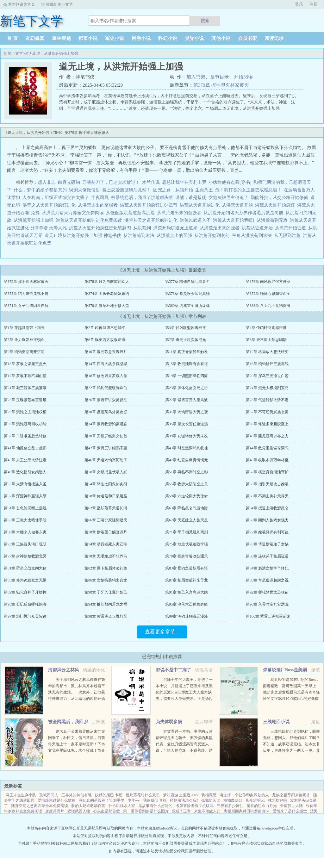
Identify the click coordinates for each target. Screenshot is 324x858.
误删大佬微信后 (84, 190)
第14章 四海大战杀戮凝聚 (105, 364)
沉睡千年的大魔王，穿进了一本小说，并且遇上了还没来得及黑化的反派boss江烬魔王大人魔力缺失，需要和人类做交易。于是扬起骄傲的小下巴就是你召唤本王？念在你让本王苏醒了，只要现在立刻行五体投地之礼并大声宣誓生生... (184, 698)
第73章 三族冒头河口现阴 (25, 544)
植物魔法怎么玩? (184, 800)
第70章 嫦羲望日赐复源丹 (105, 532)
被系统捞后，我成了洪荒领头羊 (142, 197)
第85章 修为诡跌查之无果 (25, 580)
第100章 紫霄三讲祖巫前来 (268, 616)
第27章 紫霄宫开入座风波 (186, 400)
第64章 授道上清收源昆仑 (267, 508)
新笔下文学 (13, 53)
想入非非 (47, 182)
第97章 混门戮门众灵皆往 (25, 616)
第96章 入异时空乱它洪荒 (267, 604)
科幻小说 (167, 38)
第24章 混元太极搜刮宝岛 (267, 388)
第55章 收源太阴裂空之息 (186, 484)
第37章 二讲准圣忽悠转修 (25, 436)
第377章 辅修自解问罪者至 (187, 281)
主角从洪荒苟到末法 (253, 235)
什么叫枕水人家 (122, 806)
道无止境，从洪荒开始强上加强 (51, 53)
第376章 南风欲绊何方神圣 (268, 281)
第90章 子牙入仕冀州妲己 (105, 592)
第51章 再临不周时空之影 (186, 472)
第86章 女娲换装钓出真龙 (105, 580)
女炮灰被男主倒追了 (228, 197)
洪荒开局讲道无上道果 (176, 228)
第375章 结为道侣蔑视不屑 (26, 293)
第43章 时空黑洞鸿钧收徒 (186, 448)
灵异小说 (194, 38)
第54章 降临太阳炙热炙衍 (105, 484)
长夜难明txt (255, 800)
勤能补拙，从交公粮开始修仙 (279, 197)
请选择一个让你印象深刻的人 (244, 795)
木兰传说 (151, 182)
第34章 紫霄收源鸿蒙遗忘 (105, 424)
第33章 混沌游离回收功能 (25, 424)
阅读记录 (274, 38)
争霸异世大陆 (291, 806)
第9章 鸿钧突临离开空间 (24, 352)
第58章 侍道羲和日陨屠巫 (105, 496)
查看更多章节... (162, 631)
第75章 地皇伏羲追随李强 (186, 544)
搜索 (205, 20)
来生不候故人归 (207, 811)
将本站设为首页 (21, 4)
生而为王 (204, 190)
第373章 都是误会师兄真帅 (187, 293)
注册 (313, 4)
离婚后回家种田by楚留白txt (247, 811)
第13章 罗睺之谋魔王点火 (25, 364)
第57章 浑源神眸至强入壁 (25, 496)
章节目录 (219, 76)
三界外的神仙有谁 (76, 795)
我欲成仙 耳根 (155, 800)
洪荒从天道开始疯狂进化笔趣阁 (101, 228)
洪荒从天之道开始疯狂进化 (152, 220)
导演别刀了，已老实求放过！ (111, 182)
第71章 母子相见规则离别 (186, 532)
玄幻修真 (34, 38)
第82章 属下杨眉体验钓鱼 (105, 568)
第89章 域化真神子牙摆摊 (25, 592)
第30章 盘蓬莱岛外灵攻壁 (105, 412)
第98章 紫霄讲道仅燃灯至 (105, 616)
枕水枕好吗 (277, 800)
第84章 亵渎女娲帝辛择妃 (267, 568)
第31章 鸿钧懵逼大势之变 (186, 412)
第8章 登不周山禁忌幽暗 (266, 340)
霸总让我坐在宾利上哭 (184, 182)
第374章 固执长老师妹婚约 (106, 293)
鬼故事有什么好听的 (155, 806)
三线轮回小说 (276, 721)
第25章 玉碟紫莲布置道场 (25, 400)
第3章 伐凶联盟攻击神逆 (185, 328)
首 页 (12, 38)
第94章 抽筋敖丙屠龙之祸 (105, 604)
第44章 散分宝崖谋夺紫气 (267, 448)
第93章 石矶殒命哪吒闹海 (25, 604)
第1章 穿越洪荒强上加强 (24, 328)
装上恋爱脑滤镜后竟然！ (126, 190)
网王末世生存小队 (21, 795)
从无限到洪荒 (288, 235)
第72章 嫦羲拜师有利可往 (267, 532)
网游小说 (141, 38)
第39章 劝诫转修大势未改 (186, 436)
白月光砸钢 (69, 182)
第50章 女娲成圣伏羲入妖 (105, 472)
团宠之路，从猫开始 (173, 190)
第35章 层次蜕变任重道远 (186, 424)
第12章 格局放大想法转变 (267, 352)
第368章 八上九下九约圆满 (268, 305)
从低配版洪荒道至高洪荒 (131, 212)
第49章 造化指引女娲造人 (25, 472)
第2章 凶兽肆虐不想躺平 (104, 328)
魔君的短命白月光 (261, 806)
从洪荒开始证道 (291, 228)
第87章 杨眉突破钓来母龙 (186, 580)
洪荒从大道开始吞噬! (235, 220)
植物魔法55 (232, 800)
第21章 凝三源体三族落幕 (25, 388)
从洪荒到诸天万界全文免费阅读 (74, 212)
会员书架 (247, 38)
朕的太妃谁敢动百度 (88, 806)
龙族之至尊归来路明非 (291, 795)
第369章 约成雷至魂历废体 (187, 305)
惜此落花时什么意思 (143, 795)
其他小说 (220, 38)
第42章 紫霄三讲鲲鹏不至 (105, 448)
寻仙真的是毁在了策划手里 (101, 800)
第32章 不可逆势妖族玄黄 (267, 412)
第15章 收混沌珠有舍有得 (186, 364)
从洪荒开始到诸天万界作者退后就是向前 (244, 212)
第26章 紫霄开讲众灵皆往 (105, 400)
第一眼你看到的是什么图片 (146, 811)
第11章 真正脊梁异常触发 (186, 352)
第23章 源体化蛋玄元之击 (186, 388)
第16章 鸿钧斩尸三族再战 (267, 364)
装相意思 (208, 795)
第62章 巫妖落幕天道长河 (105, 508)
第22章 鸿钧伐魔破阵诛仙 (105, 388)
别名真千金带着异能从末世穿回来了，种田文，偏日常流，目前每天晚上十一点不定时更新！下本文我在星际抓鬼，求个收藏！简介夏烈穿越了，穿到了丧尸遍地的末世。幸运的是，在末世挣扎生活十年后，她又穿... (76, 750)
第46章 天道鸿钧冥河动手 (105, 460)
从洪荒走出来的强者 (221, 228)
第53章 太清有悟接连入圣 (25, 484)
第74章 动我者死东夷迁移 (105, 544)
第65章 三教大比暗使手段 (25, 520)
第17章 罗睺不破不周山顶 (25, 376)
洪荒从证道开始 (258, 228)
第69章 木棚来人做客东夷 (25, 532)
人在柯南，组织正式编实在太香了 (55, 197)
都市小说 (87, 38)
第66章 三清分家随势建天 (105, 520)
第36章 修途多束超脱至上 (267, 424)
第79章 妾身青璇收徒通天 (186, 556)
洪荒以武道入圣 (196, 220)
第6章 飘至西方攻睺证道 (104, 340)
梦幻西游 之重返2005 (180, 795)
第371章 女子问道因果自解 (26, 305)
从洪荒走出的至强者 (99, 205)
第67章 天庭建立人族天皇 (186, 520)
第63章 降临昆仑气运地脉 (186, 508)
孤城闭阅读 (210, 800)
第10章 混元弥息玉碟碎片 (105, 352)
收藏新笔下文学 (59, 4)
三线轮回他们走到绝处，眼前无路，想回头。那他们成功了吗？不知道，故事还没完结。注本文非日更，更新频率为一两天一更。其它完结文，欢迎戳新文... (291, 744)
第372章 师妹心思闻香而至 (268, 293)
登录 (299, 4)
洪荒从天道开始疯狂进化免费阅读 (90, 220)
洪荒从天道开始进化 (201, 205)
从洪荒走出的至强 (175, 235)
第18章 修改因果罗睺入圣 (105, 376)
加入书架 (195, 76)
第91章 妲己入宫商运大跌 (186, 592)
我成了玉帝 (181, 811)
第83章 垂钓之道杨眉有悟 (186, 568)
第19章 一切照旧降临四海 (186, 376)
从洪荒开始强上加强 (35, 220)
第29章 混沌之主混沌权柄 (25, 412)
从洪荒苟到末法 (140, 235)
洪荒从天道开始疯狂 (276, 205)
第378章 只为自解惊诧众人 (106, 281)
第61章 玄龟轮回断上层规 (25, 508)
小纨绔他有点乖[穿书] (230, 182)
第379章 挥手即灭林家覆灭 (221, 85)
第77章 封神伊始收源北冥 (25, 556)
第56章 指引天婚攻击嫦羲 (267, 484)
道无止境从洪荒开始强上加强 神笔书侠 (84, 235)
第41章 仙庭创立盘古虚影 (25, 448)
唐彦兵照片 (54, 811)
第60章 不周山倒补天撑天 (267, 496)
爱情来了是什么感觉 (290, 811)
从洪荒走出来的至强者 (180, 212)
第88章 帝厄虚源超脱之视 (267, 580)
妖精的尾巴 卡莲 (108, 795)
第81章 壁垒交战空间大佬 (25, 568)
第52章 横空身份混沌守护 (267, 472)
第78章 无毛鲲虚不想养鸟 (105, 556)
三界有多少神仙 (230, 806)
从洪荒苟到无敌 (273, 220)
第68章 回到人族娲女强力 (267, 520)
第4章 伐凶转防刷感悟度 (266, 328)
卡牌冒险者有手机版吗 (195, 806)
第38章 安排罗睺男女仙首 (105, 436)
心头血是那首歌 (106, 811)
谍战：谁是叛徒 (190, 197)
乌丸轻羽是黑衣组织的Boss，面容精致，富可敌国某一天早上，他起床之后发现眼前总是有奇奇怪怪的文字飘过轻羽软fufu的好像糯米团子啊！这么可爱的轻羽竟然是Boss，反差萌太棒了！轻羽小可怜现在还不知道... (291, 698)
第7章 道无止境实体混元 (185, 340)
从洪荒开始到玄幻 (213, 235)
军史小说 (114, 38)
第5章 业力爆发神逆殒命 (24, 340)
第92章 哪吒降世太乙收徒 (267, 592)
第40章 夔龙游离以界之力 (267, 436)
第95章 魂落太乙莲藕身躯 (186, 604)
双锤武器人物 (78, 811)
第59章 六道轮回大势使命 (186, 496)
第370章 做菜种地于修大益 (106, 305)
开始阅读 (243, 76)
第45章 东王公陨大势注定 (25, 460)
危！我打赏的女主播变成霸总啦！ (248, 190)
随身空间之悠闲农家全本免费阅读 (39, 806)
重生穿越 (61, 38)
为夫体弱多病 (169, 721)
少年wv (134, 800)
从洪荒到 (143, 228)
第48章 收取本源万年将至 (267, 460)
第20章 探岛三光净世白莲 (267, 376)
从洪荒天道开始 (238, 205)
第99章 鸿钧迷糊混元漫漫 (186, 616)
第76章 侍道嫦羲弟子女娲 (267, 544)
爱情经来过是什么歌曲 (57, 800)
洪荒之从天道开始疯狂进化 (50, 205)
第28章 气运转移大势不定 (267, 400)
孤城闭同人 (48, 795)
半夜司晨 (100, 197)
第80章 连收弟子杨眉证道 (267, 556)
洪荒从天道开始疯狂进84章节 (150, 205)
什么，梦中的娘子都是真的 (40, 190)
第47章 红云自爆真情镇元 (186, 460)
